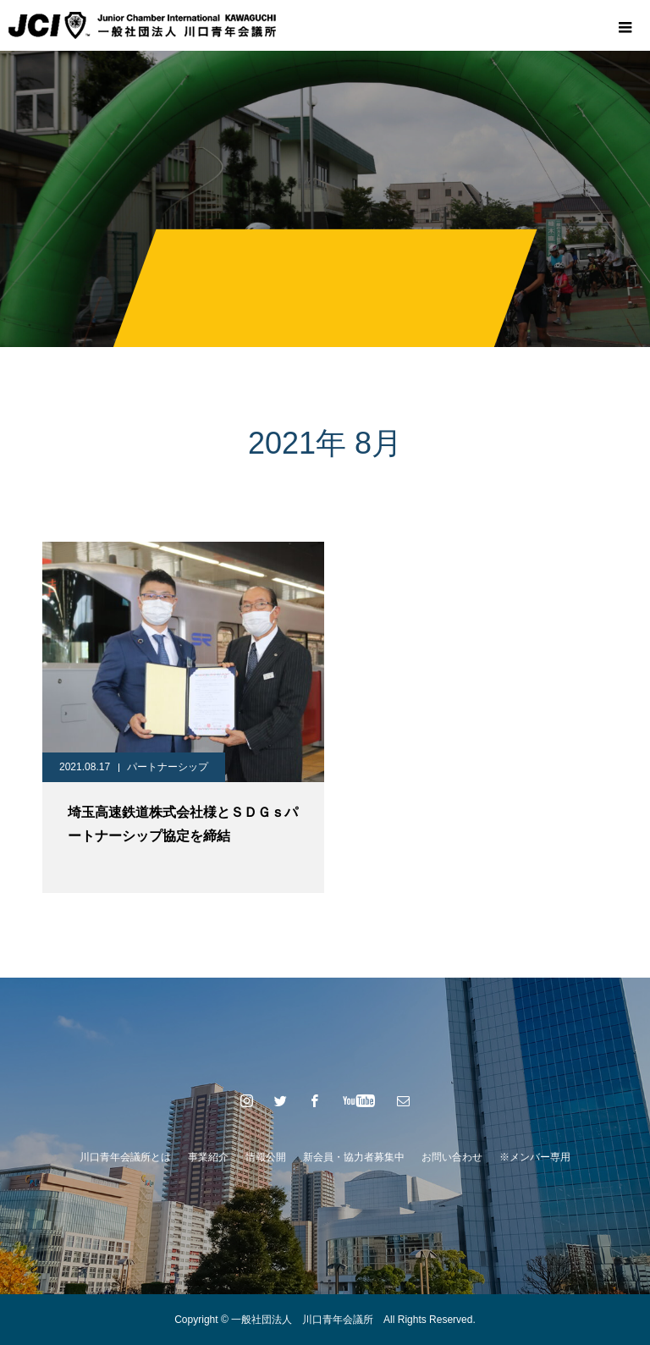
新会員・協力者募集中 (354, 1157)
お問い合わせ (451, 1157)
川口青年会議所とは (125, 1157)
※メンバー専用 (534, 1157)
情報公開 (265, 1157)
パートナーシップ (167, 767)
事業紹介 (208, 1157)
